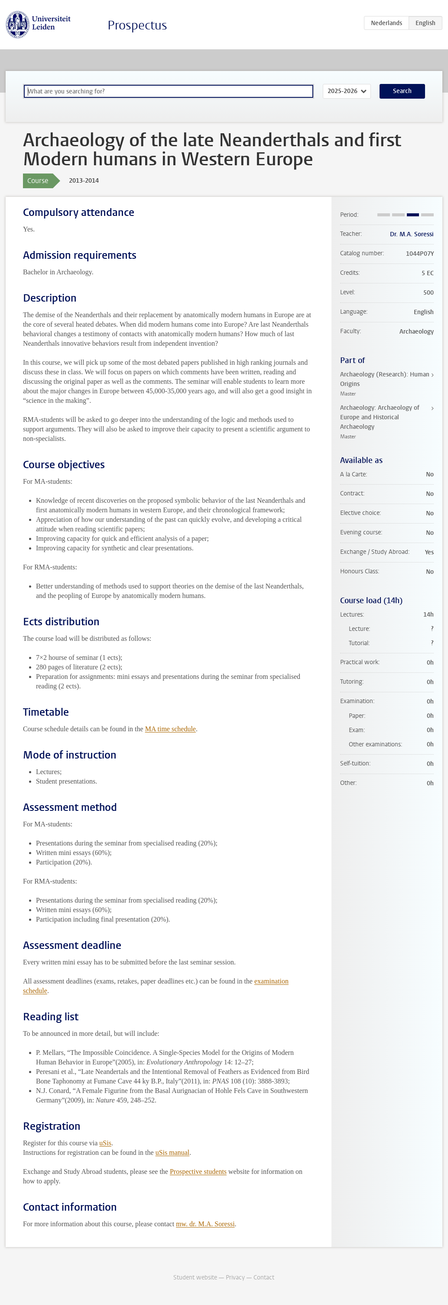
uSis (105, 1143)
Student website (195, 1277)
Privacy (235, 1277)
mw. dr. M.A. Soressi (205, 1224)
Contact (263, 1277)
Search (402, 91)
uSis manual (173, 1152)
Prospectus (137, 25)
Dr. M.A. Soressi (412, 234)
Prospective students (198, 1171)
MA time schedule (170, 729)
